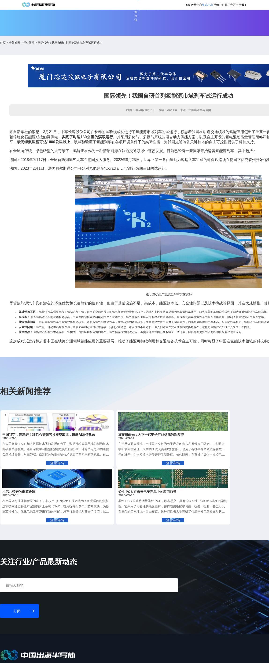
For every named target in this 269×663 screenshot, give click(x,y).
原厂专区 (211, 18)
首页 (150, 18)
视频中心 (195, 18)
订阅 (78, 5)
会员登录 (199, 5)
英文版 (230, 5)
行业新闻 (62, 46)
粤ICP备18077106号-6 (138, 657)
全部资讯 (48, 46)
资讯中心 (179, 18)
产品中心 (163, 18)
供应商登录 (215, 5)
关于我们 (227, 18)
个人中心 (184, 5)
